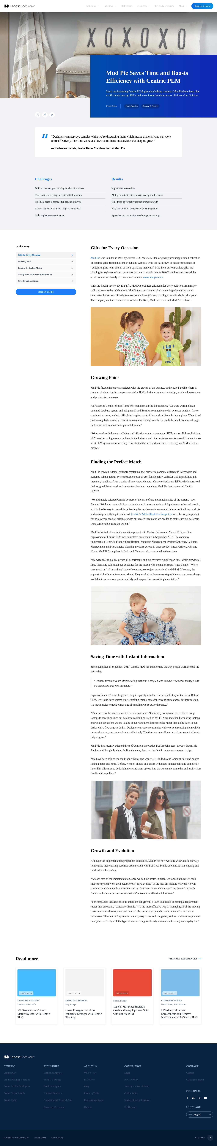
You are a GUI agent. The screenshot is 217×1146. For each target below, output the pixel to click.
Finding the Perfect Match (46, 268)
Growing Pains (46, 261)
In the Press (89, 1079)
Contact (190, 1072)
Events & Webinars (164, 6)
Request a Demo (202, 6)
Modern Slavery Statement (137, 1100)
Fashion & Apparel (53, 1072)
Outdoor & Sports (52, 1086)
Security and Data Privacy (137, 1086)
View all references (184, 958)
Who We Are (90, 1072)
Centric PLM (10, 1072)
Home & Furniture (53, 1093)
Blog (86, 1086)
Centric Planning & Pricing (17, 1079)
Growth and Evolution (46, 281)
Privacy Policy (131, 1079)
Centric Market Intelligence (17, 1086)
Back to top (204, 1138)
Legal (127, 1072)
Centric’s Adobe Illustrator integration (151, 514)
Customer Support (195, 1079)
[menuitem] (92, 6)
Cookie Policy (131, 1093)
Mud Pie (95, 257)
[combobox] (203, 1114)
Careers (87, 1107)
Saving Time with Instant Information (46, 274)
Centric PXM (10, 1100)
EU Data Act (130, 1107)
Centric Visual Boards (14, 1093)
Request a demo (46, 291)
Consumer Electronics (54, 1107)
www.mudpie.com (153, 277)
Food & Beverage (52, 1079)
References (126, 6)
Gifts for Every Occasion (46, 255)
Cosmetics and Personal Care (58, 1100)
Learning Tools (91, 1093)
